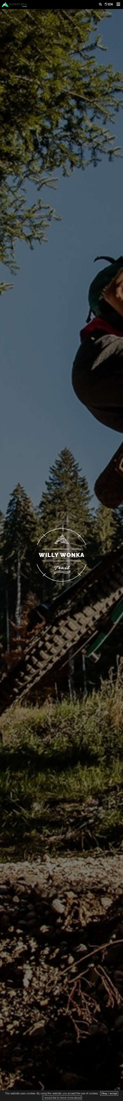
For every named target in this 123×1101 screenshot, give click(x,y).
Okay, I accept (109, 1093)
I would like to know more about (62, 1097)
